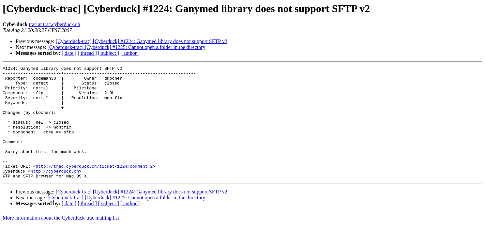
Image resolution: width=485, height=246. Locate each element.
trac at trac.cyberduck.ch (54, 24)
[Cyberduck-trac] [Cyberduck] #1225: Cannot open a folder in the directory (126, 47)
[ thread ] (87, 53)
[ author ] (130, 53)
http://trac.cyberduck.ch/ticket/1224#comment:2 (94, 187)
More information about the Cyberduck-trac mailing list (61, 240)
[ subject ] (108, 53)
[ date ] (69, 53)
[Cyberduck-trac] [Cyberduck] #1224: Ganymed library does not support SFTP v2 (141, 41)
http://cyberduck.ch (55, 192)
